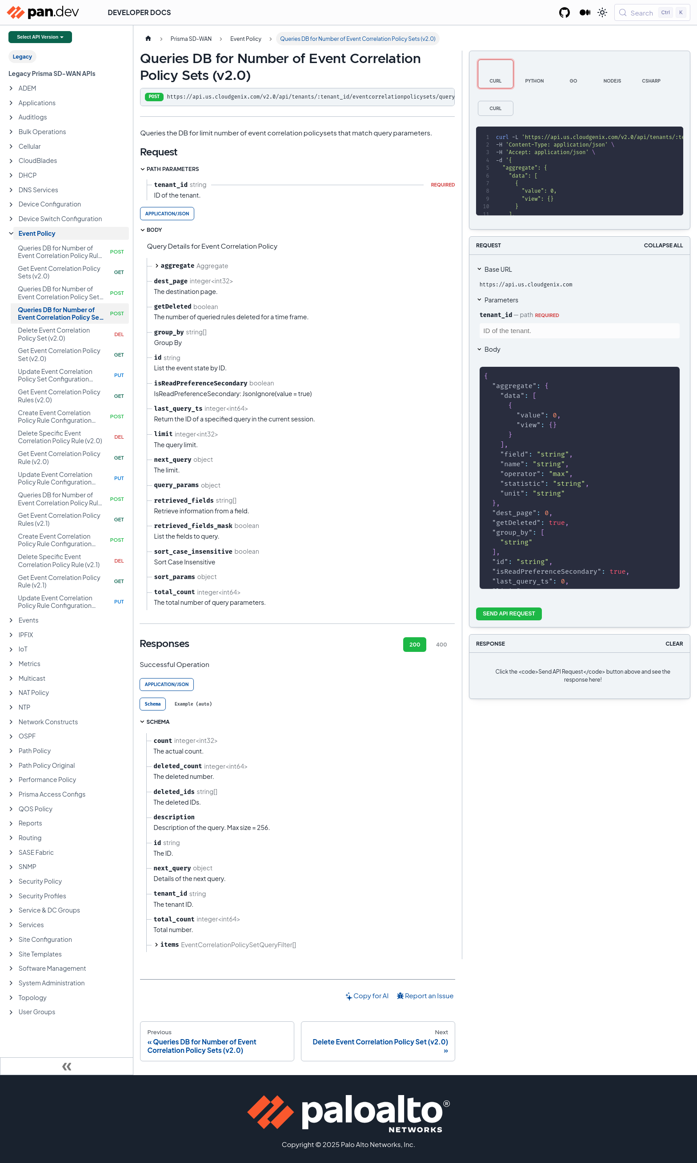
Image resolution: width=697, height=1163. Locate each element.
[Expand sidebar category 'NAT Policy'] (11, 693)
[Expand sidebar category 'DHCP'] (11, 175)
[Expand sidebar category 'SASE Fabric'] (11, 852)
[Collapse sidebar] (66, 1066)
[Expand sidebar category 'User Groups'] (11, 1012)
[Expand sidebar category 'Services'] (11, 925)
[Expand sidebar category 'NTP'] (11, 707)
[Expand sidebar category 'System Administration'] (11, 983)
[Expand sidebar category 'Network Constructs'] (11, 722)
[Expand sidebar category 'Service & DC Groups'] (11, 910)
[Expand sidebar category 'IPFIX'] (11, 635)
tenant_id (496, 315)
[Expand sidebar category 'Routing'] (11, 838)
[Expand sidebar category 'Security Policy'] (11, 881)
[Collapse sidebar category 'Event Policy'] (11, 233)
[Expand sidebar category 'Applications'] (11, 103)
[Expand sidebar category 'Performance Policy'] (11, 780)
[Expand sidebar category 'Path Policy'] (11, 751)
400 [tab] (441, 644)
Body (493, 349)
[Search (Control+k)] (652, 12)
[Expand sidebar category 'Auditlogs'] (11, 117)
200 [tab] (414, 644)
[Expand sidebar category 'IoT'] (11, 649)
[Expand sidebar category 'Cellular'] (11, 146)
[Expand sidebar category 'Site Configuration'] (11, 939)
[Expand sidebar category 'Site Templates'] (11, 954)
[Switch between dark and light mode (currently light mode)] (602, 12)
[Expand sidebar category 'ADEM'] (11, 88)
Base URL (498, 269)
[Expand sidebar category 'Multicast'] (11, 678)
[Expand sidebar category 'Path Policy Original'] (11, 765)
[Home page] (148, 38)
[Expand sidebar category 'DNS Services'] (11, 190)
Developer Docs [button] (139, 12)
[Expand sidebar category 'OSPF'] (11, 736)
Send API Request (509, 614)
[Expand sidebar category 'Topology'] (11, 997)
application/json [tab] (167, 213)
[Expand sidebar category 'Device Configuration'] (11, 204)
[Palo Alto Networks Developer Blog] (585, 12)
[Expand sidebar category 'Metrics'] (11, 664)
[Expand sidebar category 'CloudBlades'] (11, 161)
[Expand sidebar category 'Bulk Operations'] (11, 132)
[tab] (153, 704)
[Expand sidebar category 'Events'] (11, 620)
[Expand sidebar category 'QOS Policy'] (11, 809)
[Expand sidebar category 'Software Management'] (11, 968)
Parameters (501, 300)
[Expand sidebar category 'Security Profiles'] (11, 896)
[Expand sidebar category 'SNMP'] (11, 867)
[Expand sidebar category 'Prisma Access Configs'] (11, 794)
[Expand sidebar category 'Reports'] (11, 823)
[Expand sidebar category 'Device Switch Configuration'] (11, 219)
